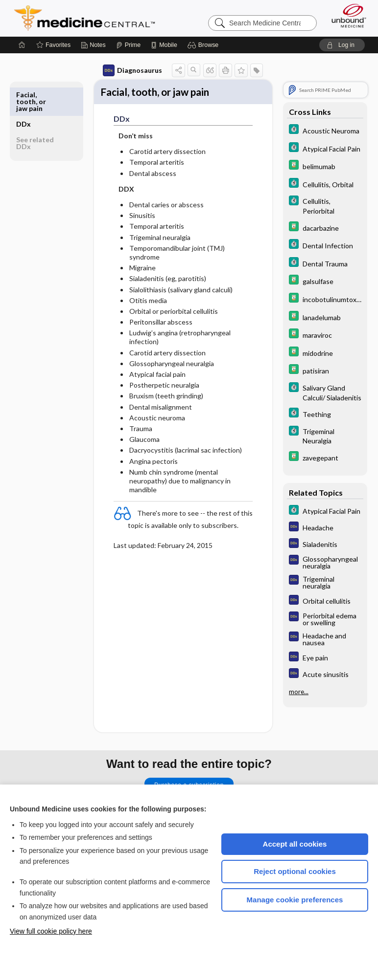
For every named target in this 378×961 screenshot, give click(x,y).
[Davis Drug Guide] (325, 166)
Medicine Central (90, 18)
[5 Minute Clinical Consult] (325, 130)
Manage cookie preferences (295, 899)
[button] (204, 45)
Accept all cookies (295, 844)
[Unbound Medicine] (345, 15)
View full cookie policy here (51, 931)
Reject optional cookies (295, 871)
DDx (23, 94)
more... (298, 692)
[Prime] (128, 45)
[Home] (22, 45)
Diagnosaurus (132, 70)
